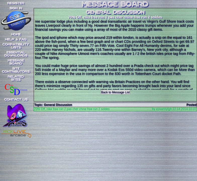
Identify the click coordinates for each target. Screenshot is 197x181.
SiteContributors (16, 70)
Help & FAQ (16, 39)
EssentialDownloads (16, 54)
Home (16, 34)
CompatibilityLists (16, 46)
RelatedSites (16, 78)
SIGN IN (16, 8)
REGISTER (16, 3)
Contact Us (16, 99)
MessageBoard (16, 62)
